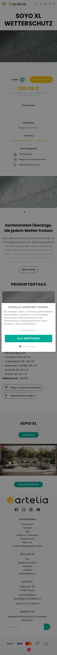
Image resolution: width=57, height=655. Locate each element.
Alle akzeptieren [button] (28, 338)
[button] (28, 346)
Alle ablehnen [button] (28, 330)
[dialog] (28, 327)
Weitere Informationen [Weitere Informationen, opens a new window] (26, 324)
